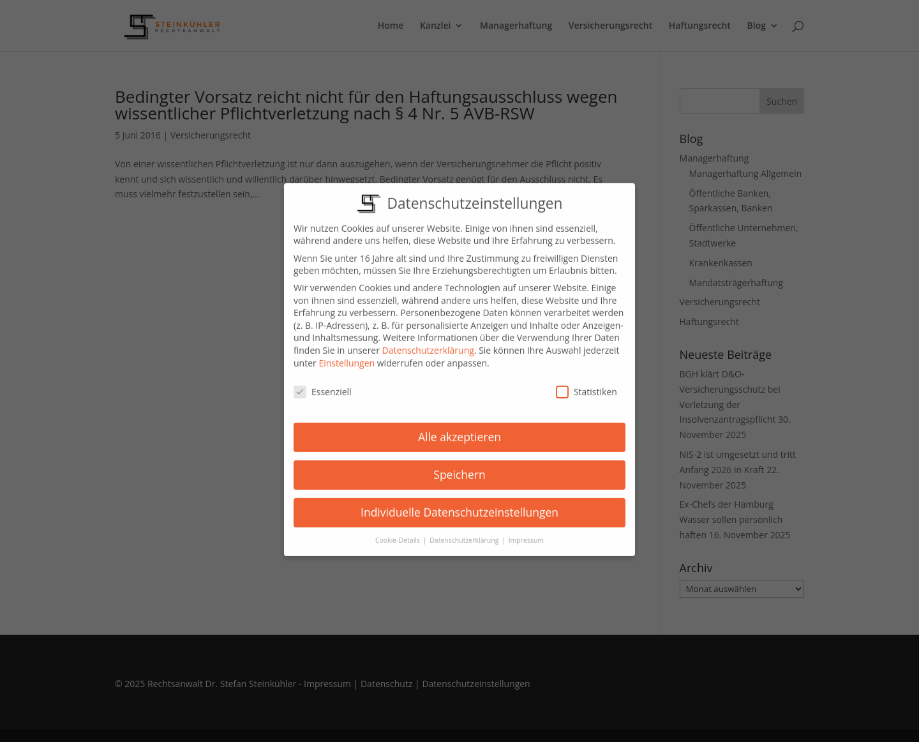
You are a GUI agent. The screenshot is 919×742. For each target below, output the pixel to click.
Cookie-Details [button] (398, 530)
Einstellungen (346, 353)
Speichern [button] (459, 465)
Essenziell (323, 383)
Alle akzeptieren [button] (459, 427)
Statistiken (586, 383)
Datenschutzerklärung (428, 341)
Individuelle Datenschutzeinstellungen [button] (459, 502)
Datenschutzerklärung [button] (465, 530)
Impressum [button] (526, 530)
